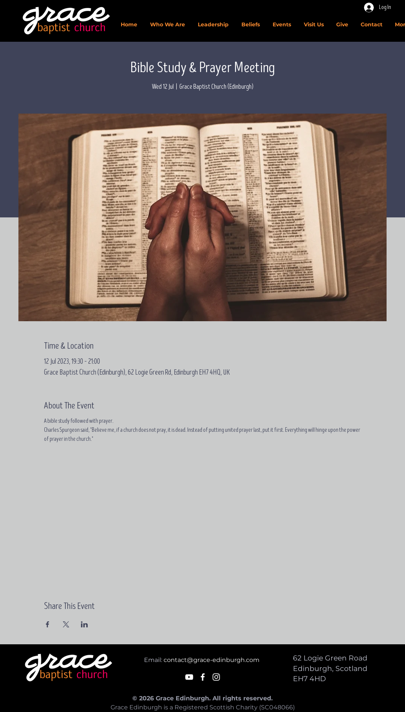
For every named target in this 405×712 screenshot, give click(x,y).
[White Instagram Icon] (216, 677)
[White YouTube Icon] (189, 677)
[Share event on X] (66, 624)
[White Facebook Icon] (203, 677)
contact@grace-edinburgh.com (211, 659)
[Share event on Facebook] (47, 624)
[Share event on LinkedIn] (84, 624)
